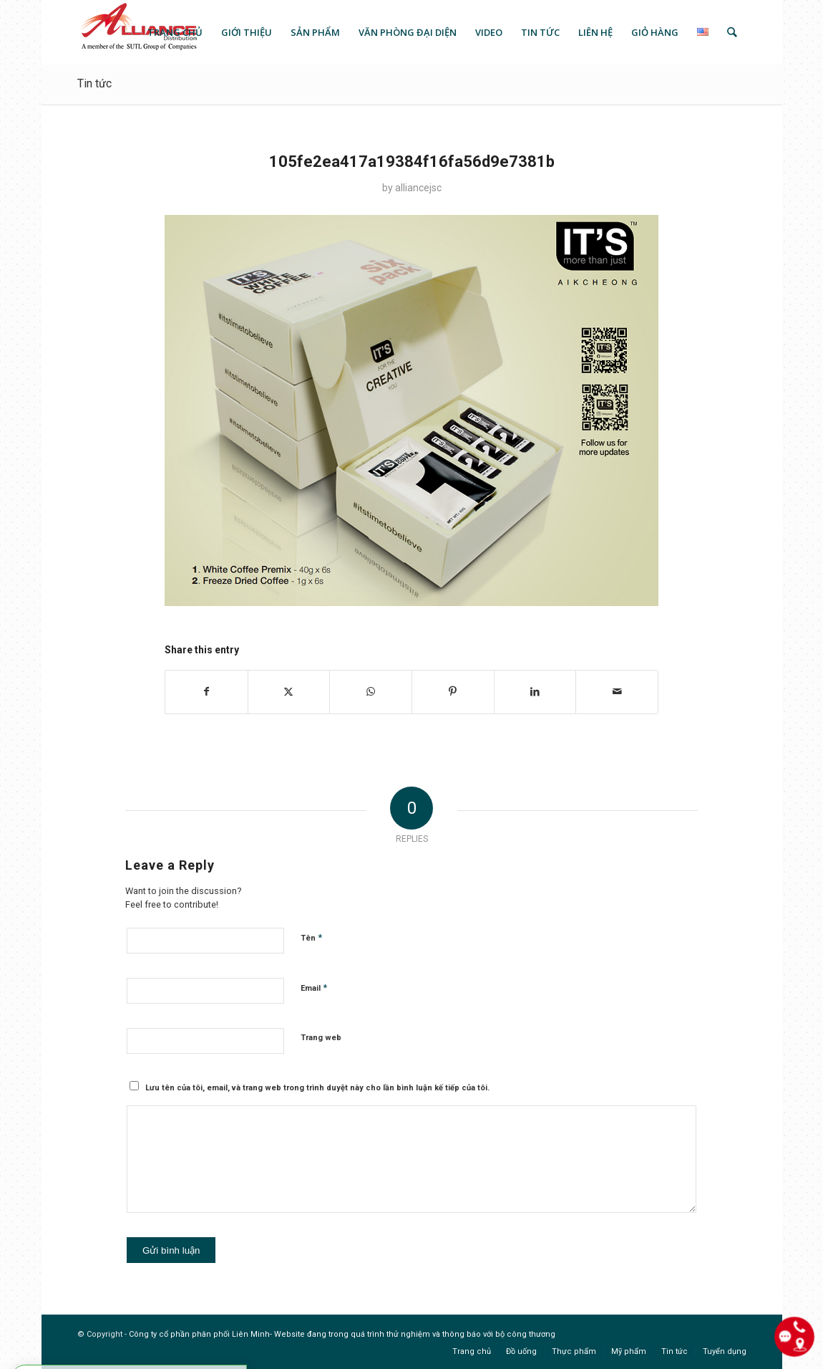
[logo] (137, 32)
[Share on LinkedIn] (535, 692)
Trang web (321, 1037)
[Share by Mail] (617, 692)
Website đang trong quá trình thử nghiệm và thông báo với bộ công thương (414, 1334)
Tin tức (94, 83)
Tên (311, 937)
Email (314, 987)
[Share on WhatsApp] (371, 692)
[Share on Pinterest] (453, 692)
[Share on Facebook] (206, 692)
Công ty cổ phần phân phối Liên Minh (199, 1334)
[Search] (732, 32)
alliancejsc (418, 187)
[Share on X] (289, 692)
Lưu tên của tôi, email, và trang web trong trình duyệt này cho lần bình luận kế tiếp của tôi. (317, 1087)
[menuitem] (175, 32)
